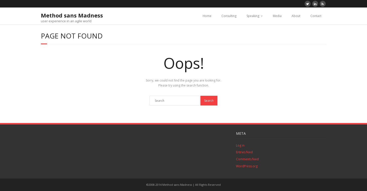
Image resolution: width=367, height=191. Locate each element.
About (296, 16)
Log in (240, 145)
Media (277, 16)
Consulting (228, 16)
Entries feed (244, 152)
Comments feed (247, 159)
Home (207, 16)
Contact (315, 16)
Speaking (253, 16)
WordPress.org (247, 166)
